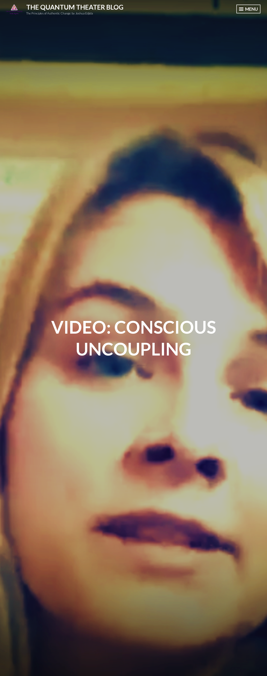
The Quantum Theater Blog (75, 7)
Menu (248, 9)
